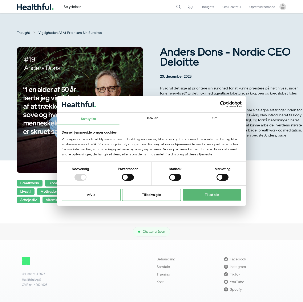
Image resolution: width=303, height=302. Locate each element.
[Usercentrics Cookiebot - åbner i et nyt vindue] (223, 104)
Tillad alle (212, 195)
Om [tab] (214, 118)
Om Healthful (231, 7)
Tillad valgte (151, 195)
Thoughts (207, 7)
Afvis (91, 195)
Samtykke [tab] (88, 119)
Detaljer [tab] (151, 118)
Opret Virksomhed (262, 7)
